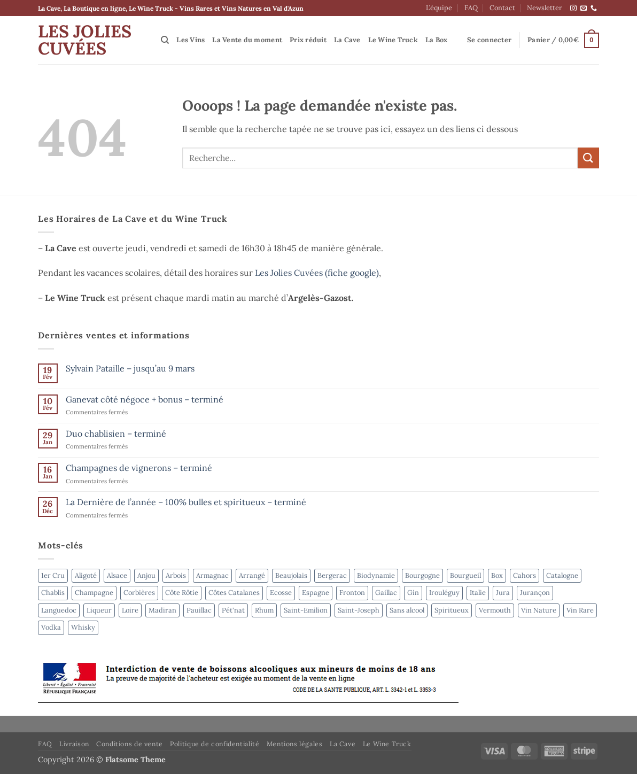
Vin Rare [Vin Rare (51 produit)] (580, 610)
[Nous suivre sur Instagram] (573, 8)
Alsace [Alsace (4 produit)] (117, 575)
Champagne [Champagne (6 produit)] (94, 592)
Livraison (74, 744)
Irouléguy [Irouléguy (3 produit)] (444, 592)
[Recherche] (165, 40)
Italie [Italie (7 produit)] (478, 592)
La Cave (347, 39)
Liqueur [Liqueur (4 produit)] (99, 610)
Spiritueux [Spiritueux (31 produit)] (451, 610)
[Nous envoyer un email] (583, 8)
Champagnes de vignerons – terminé (139, 468)
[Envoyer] (588, 158)
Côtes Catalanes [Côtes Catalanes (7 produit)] (234, 592)
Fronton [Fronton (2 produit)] (352, 592)
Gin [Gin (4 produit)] (413, 592)
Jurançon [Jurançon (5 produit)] (535, 592)
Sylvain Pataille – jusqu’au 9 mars (130, 368)
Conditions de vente (129, 744)
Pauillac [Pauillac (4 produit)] (199, 610)
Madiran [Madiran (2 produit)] (162, 610)
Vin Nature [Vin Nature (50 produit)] (538, 610)
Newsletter (544, 7)
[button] (489, 40)
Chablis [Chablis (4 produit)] (53, 592)
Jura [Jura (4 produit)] (503, 592)
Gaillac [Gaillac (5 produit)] (386, 592)
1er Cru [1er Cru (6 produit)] (53, 575)
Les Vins (190, 39)
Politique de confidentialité (214, 744)
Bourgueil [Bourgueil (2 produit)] (465, 575)
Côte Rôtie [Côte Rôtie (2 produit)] (181, 592)
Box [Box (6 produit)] (497, 575)
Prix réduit (308, 39)
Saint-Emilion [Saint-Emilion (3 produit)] (306, 610)
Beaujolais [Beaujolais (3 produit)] (291, 575)
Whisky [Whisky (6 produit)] (83, 627)
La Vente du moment (247, 39)
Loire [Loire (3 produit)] (130, 610)
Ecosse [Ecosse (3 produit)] (281, 592)
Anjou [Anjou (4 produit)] (146, 575)
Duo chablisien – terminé (116, 434)
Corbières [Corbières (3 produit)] (139, 592)
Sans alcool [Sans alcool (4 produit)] (407, 610)
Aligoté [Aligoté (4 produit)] (86, 575)
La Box (436, 39)
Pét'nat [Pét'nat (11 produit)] (233, 610)
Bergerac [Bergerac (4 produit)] (332, 575)
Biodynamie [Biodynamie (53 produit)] (376, 575)
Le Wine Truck (393, 39)
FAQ (471, 7)
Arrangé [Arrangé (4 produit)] (252, 575)
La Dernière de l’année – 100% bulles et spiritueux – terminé (186, 502)
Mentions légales (295, 744)
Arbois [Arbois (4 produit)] (176, 575)
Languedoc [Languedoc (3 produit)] (58, 610)
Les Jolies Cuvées (84, 40)
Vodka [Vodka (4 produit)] (51, 627)
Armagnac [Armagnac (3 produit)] (212, 575)
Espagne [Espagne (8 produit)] (315, 592)
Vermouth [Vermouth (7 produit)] (495, 610)
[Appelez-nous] (594, 8)
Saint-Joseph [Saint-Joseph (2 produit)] (358, 610)
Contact (502, 7)
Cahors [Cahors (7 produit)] (524, 575)
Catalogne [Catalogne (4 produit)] (562, 575)
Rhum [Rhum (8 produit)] (264, 610)
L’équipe (439, 7)
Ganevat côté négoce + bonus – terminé (144, 399)
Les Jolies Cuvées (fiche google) (317, 272)
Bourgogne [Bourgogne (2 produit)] (422, 575)
